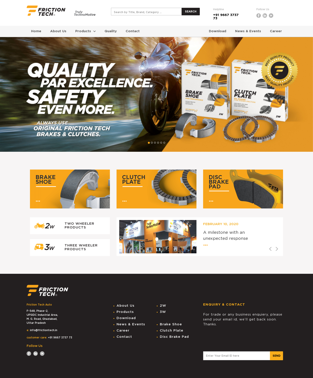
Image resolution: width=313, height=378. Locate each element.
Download (217, 31)
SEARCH (190, 11)
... (38, 200)
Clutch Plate (171, 330)
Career (276, 31)
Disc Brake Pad (174, 336)
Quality (111, 31)
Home (36, 31)
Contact (133, 31)
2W (163, 305)
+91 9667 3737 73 (226, 16)
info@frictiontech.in (43, 330)
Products (85, 31)
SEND (276, 355)
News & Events (248, 31)
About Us (58, 31)
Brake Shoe (171, 324)
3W (163, 312)
